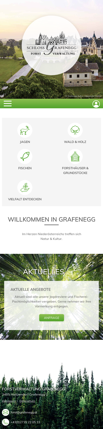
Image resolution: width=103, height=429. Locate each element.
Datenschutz (27, 401)
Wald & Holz (75, 142)
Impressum (8, 401)
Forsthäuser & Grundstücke (75, 170)
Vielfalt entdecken (25, 199)
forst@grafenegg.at (24, 412)
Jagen (25, 142)
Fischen (25, 168)
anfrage (51, 318)
